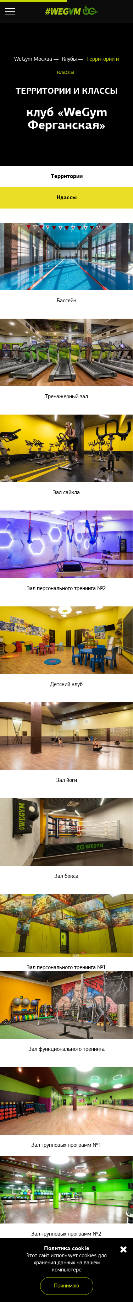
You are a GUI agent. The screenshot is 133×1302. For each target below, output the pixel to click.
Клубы (70, 59)
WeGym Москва (34, 59)
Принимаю (66, 1286)
